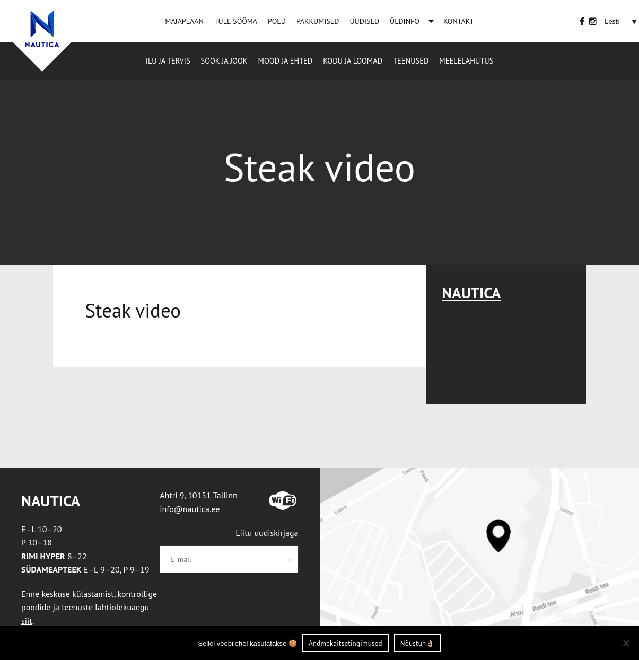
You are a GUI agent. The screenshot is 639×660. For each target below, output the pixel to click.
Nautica (471, 293)
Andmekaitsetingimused (345, 643)
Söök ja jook (224, 61)
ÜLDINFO (404, 21)
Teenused (410, 61)
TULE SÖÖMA (235, 21)
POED (277, 21)
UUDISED (364, 21)
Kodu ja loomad (352, 61)
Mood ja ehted (285, 61)
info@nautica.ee (190, 509)
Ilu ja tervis (168, 61)
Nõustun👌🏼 (417, 643)
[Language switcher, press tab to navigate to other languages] (612, 21)
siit (26, 620)
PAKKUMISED (317, 21)
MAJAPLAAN (184, 21)
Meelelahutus (466, 61)
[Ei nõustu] (625, 643)
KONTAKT (458, 21)
